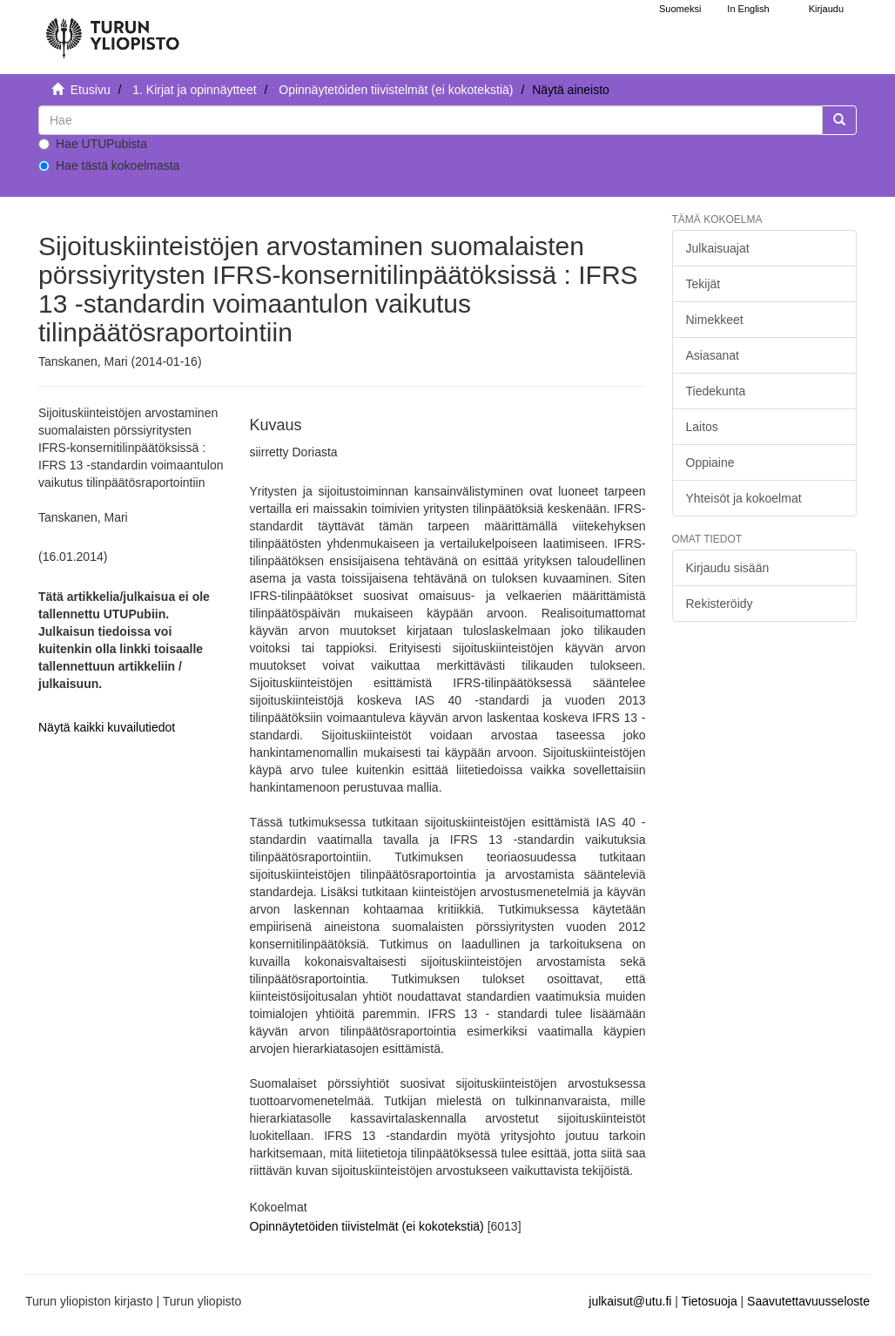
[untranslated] (430, 120)
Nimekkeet (715, 320)
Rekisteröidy (719, 604)
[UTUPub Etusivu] (112, 30)
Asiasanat (712, 355)
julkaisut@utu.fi (630, 1301)
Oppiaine (710, 462)
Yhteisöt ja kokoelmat (744, 498)
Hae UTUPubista (92, 144)
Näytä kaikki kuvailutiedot (106, 727)
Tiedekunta (716, 391)
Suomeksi (680, 8)
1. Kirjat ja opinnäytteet (194, 90)
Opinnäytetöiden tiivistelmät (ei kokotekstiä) (396, 90)
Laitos (702, 427)
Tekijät (703, 284)
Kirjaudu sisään (728, 568)
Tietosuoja (709, 1301)
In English (748, 8)
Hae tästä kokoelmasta (108, 165)
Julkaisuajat (718, 248)
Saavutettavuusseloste (808, 1301)
